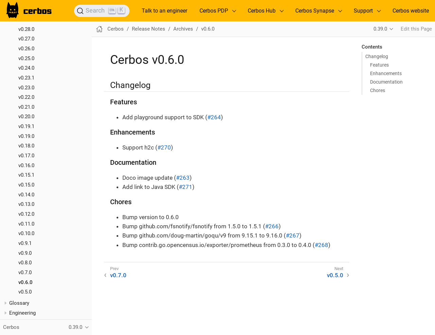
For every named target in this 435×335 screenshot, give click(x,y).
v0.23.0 (26, 88)
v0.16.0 (26, 165)
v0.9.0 (25, 253)
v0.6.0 (25, 282)
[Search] (101, 11)
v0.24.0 (26, 68)
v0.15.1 (26, 175)
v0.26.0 (26, 49)
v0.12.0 (26, 214)
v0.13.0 (26, 204)
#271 (185, 186)
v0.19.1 (26, 126)
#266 (272, 226)
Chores (377, 90)
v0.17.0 (26, 156)
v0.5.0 (25, 292)
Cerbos (115, 29)
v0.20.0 (26, 116)
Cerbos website (411, 10)
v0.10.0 (26, 233)
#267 (292, 235)
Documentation (386, 82)
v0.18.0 (26, 146)
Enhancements (386, 73)
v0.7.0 (25, 272)
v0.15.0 (26, 185)
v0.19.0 (26, 136)
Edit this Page (416, 29)
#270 (164, 147)
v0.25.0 (26, 58)
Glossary (19, 303)
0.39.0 (380, 29)
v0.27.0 (26, 39)
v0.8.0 (25, 263)
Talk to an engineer (164, 10)
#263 (183, 177)
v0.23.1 (26, 78)
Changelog (376, 56)
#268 (321, 245)
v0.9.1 (25, 243)
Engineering (22, 313)
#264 (214, 117)
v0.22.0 (26, 97)
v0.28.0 (26, 29)
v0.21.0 (26, 107)
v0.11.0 (26, 224)
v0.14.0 (26, 195)
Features (379, 65)
